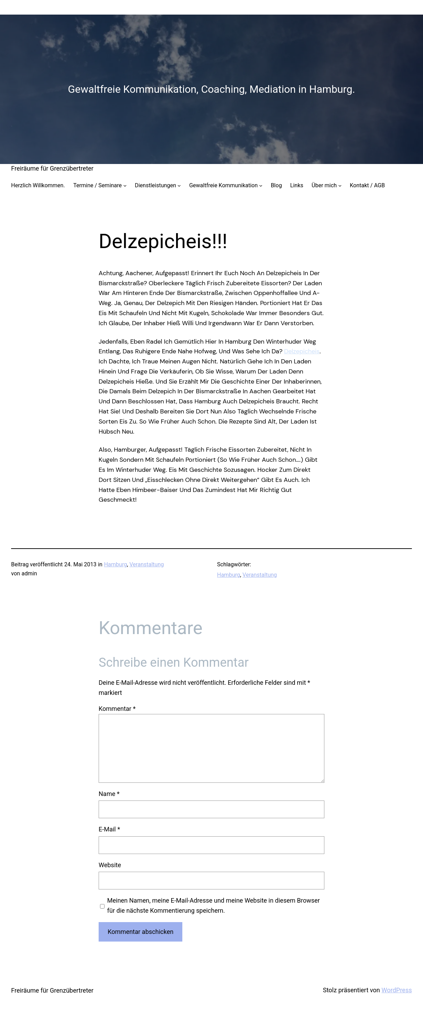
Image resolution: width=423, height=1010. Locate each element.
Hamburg (115, 564)
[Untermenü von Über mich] (340, 185)
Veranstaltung (147, 564)
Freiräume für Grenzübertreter (52, 168)
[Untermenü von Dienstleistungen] (179, 185)
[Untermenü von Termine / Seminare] (125, 185)
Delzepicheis (302, 351)
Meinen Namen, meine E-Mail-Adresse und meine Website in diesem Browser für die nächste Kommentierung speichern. (213, 905)
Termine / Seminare (97, 185)
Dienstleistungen (155, 185)
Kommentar (117, 708)
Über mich (324, 185)
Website (110, 865)
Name (109, 793)
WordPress (397, 990)
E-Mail (109, 829)
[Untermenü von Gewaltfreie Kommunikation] (261, 185)
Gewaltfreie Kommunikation (223, 185)
